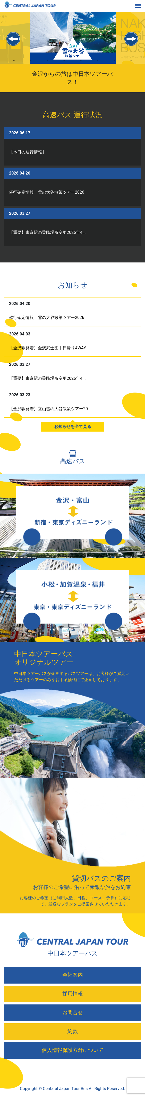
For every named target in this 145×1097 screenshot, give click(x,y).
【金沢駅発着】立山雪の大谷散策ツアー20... (50, 408)
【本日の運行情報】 (27, 152)
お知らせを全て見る (72, 426)
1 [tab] (14, 65)
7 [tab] (114, 65)
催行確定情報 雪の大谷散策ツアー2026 (46, 192)
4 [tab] (64, 65)
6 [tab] (98, 65)
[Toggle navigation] (142, 6)
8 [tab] (131, 65)
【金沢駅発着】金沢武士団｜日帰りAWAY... (49, 347)
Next (131, 39)
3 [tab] (47, 65)
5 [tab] (81, 65)
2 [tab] (31, 65)
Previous (13, 39)
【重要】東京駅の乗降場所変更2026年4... (47, 232)
